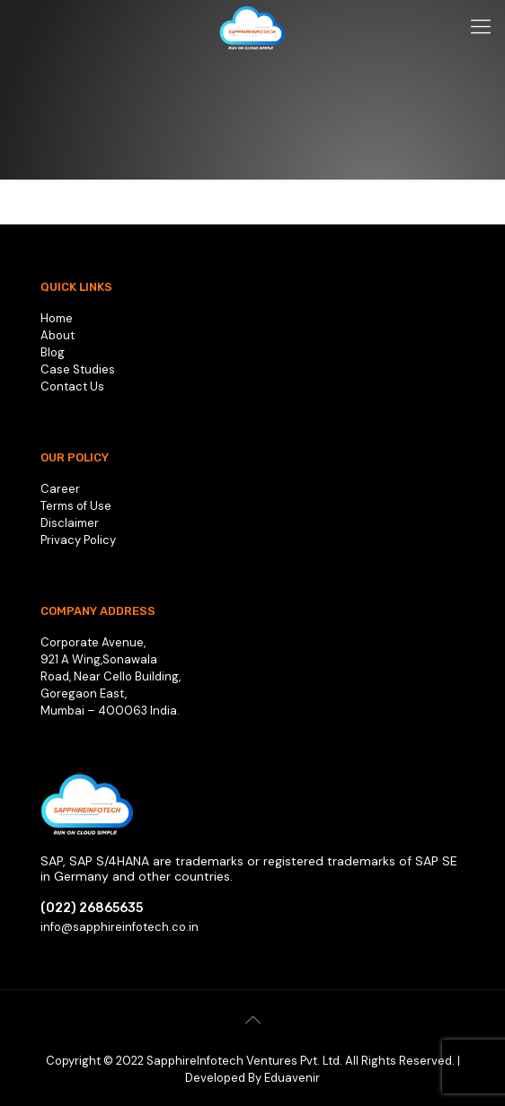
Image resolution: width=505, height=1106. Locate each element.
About (57, 335)
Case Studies (77, 369)
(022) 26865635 (91, 908)
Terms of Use (75, 506)
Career (60, 488)
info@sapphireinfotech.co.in (119, 927)
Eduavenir (292, 1077)
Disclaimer (69, 523)
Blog (52, 352)
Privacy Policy (78, 540)
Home (56, 318)
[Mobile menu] (480, 27)
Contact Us (72, 386)
